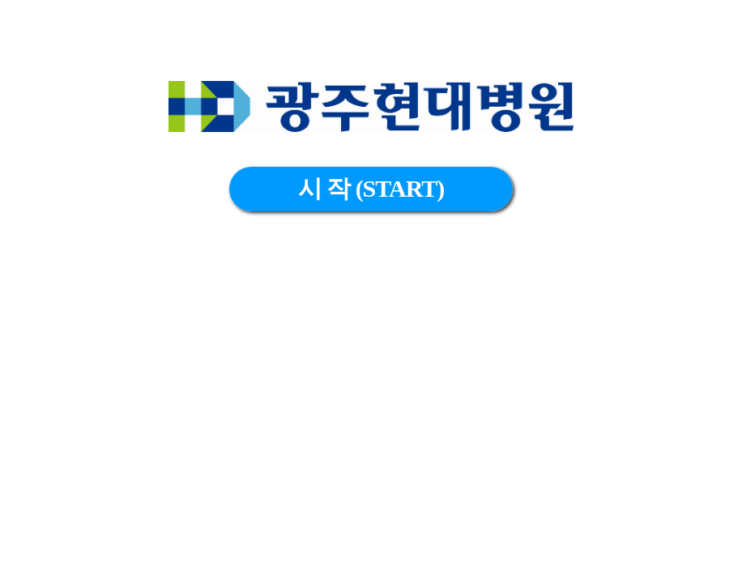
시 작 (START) (371, 188)
